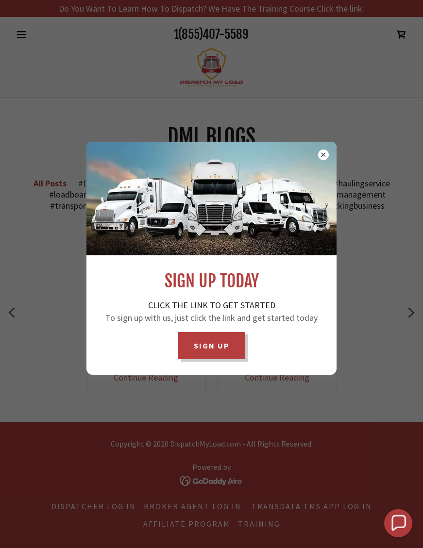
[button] (398, 523)
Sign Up (212, 345)
